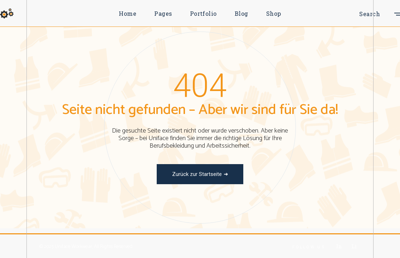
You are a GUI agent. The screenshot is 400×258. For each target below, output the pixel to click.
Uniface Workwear (73, 247)
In (339, 246)
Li (354, 246)
